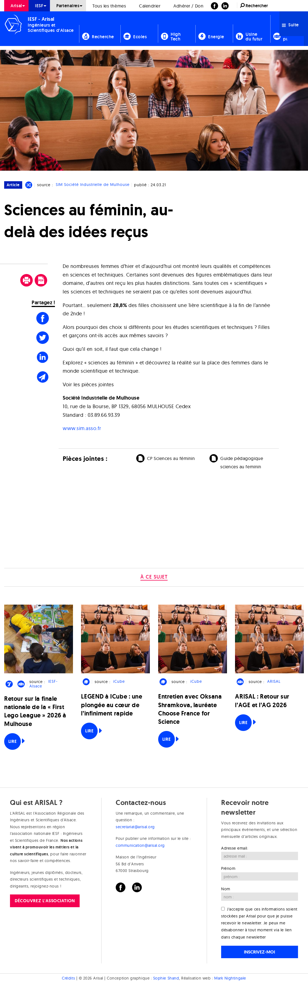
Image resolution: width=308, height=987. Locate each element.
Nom (225, 888)
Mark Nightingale (230, 978)
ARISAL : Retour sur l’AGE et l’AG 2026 (262, 700)
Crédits (68, 978)
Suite (290, 25)
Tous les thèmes (109, 6)
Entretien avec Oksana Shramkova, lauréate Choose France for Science (190, 709)
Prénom (228, 868)
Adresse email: (234, 848)
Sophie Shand (166, 978)
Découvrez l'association (45, 901)
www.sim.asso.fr (82, 428)
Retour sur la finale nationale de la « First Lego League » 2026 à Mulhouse (35, 711)
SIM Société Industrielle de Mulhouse (93, 184)
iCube (119, 681)
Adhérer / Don (188, 6)
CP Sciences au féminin (171, 458)
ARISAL (274, 681)
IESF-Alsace (43, 684)
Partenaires (67, 6)
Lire (12, 741)
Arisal (16, 6)
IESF (39, 6)
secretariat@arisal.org (135, 826)
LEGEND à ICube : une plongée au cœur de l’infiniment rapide (111, 704)
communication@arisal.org (140, 845)
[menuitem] (16, 5)
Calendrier (149, 6)
